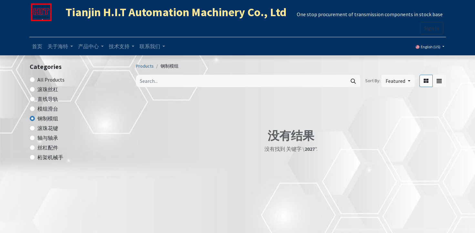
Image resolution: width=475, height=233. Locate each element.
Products (145, 66)
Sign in (431, 28)
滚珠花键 (47, 128)
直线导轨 (47, 99)
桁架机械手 (50, 157)
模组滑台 (47, 108)
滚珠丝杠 (47, 89)
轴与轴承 (47, 138)
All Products (51, 79)
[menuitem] (37, 46)
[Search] (353, 81)
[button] (397, 81)
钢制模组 (47, 118)
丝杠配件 (47, 147)
